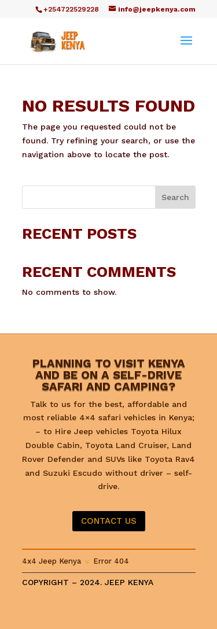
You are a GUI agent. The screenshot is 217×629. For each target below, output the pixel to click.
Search (175, 197)
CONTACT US (109, 521)
